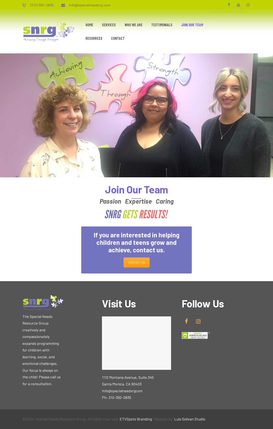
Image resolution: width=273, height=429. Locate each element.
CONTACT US (136, 262)
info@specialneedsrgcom (122, 390)
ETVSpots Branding (136, 419)
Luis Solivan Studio (189, 419)
